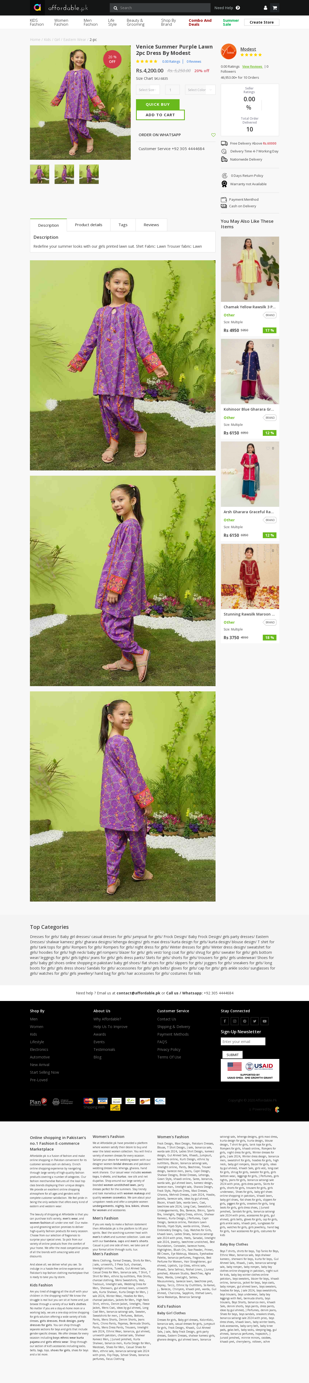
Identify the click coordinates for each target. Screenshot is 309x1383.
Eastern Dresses (177, 1335)
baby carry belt (249, 1326)
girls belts (161, 968)
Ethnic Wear (113, 1331)
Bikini (201, 1210)
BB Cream (163, 1253)
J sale (96, 1264)
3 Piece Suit (122, 1264)
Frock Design (175, 936)
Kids (47, 39)
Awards (99, 1034)
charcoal (136, 1264)
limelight (134, 1304)
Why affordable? (107, 1019)
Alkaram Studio (179, 1273)
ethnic (105, 1304)
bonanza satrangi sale (120, 1311)
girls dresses (48, 1321)
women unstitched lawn (120, 1185)
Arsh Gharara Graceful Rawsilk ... (250, 512)
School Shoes (128, 1355)
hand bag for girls (109, 973)
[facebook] (225, 1021)
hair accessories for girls (147, 973)
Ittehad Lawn (203, 1293)
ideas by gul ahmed (128, 1308)
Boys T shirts (227, 1251)
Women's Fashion (173, 1136)
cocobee (265, 1337)
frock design (67, 1321)
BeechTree (197, 1273)
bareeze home (196, 1246)
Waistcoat (98, 1347)
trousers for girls (212, 957)
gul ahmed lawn (124, 1288)
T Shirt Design (176, 1147)
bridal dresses (123, 1164)
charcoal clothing (103, 1280)
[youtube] (265, 1021)
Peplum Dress (180, 1191)
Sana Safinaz (176, 1269)
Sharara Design (202, 1187)
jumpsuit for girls (147, 936)
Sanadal (197, 1238)
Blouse (161, 1147)
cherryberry (243, 1341)
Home (35, 39)
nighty (119, 1206)
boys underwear (247, 1294)
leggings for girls (55, 957)
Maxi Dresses (199, 1191)
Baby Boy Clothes (234, 1244)
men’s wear (70, 1218)
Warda (169, 1277)
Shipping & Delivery (173, 1027)
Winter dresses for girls (189, 947)
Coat (202, 1202)
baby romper (234, 1267)
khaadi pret (193, 1289)
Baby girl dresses (74, 936)
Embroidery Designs (169, 1230)
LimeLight (181, 1277)
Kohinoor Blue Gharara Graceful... (250, 409)
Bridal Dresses (188, 1175)
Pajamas (123, 1323)
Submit (233, 1054)
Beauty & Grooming (135, 22)
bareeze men (175, 1171)
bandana (110, 1241)
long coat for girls (178, 952)
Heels (187, 1238)
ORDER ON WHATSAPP (159, 134)
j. (158, 1289)
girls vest (153, 952)
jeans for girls (102, 957)
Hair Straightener (195, 1261)
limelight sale (114, 1284)
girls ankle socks (234, 968)
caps (121, 1241)
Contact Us (166, 1019)
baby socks (247, 1330)
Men (34, 1019)
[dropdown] (265, 7)
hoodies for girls (53, 952)
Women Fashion (61, 22)
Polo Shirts (143, 1276)
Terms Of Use (169, 1057)
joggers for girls (217, 962)
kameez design (203, 1183)
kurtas (122, 1176)
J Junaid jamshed (121, 1339)
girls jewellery (81, 973)
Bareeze (190, 1210)
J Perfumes (125, 1315)
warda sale (163, 1183)
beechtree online (167, 1159)
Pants (96, 1319)
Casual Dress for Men (105, 1272)
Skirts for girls (157, 957)
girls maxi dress (156, 941)
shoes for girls (60, 1350)
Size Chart (144, 78)
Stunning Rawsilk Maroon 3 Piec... (250, 614)
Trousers (130, 1327)
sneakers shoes (265, 1314)
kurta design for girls (189, 941)
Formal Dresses (122, 1260)
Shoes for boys (228, 1314)
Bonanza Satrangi (190, 1297)
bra (127, 1206)
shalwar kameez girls (64, 941)
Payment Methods (173, 1034)
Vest (141, 1280)
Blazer (174, 1163)
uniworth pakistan (104, 1335)
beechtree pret (203, 1281)
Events (99, 1042)
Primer (209, 1250)
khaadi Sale (174, 1202)
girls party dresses (238, 936)
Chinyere (178, 1289)
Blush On (180, 1250)
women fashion (40, 1223)
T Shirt (143, 1272)
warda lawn (190, 1202)
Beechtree (194, 1167)
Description (48, 225)
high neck (77, 952)
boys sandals (246, 1314)
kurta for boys (263, 1259)
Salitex (193, 1277)
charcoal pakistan (103, 1300)
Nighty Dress (184, 1214)
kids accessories (229, 1326)
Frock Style (163, 1191)
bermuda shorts (253, 1298)
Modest (248, 49)
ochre (266, 1341)
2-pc (93, 39)
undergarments (103, 1206)
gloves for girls (183, 968)
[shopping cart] (274, 7)
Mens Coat (108, 1308)
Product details (88, 224)
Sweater (140, 1311)
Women (36, 1027)
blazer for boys (260, 1278)
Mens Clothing (102, 1260)
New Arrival (39, 1065)
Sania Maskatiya (167, 1297)
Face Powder (195, 1250)
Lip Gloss (184, 1265)
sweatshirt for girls (239, 1160)
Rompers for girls (86, 947)
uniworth (107, 1264)
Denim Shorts (127, 1319)
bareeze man (165, 1187)
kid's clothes (77, 1304)
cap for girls (208, 968)
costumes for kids (185, 973)
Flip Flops (112, 1355)
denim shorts (235, 1306)
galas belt (233, 1330)
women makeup (134, 1193)
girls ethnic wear (57, 1342)
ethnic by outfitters (123, 1276)
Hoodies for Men (133, 1296)
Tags (123, 224)
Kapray (161, 1285)
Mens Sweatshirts (126, 1280)
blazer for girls (131, 952)
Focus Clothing (115, 1359)
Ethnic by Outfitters (188, 1285)
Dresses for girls (44, 936)
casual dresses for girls (110, 936)
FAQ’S (162, 1042)
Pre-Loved (39, 1080)
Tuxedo (118, 1268)
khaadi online (182, 1179)
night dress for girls (151, 947)
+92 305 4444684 (218, 992)
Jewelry (175, 1242)
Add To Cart (160, 114)
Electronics (39, 1049)
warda (206, 1289)
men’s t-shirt (101, 1237)
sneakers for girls (247, 962)
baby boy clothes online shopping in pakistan (246, 1269)
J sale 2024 (197, 1194)
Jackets (161, 1198)
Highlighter (164, 1250)
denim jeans (268, 1310)
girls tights (79, 957)
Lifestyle (37, 1042)
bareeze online (177, 1222)
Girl (57, 39)
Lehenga (203, 1175)
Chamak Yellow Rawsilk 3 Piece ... (250, 307)
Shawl (205, 1226)
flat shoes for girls (157, 962)
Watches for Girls (200, 1230)
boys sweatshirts (266, 1290)
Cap (186, 1230)
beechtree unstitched (195, 1242)
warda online (191, 1226)
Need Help (227, 8)
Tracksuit (98, 1284)
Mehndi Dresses (179, 1194)
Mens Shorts (109, 1319)
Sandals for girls (100, 968)
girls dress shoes (70, 968)
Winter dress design (228, 947)
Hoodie (210, 1194)
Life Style (112, 22)
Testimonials (104, 1049)
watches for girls (53, 973)
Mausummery (165, 1281)
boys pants (251, 1306)
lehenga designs (127, 941)
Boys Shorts (239, 1302)
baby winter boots (264, 1322)
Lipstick (172, 1265)
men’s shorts (139, 1241)
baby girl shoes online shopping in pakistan (75, 962)
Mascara (193, 1253)
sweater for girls (235, 952)
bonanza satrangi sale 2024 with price (243, 1318)
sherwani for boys (242, 1259)
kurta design (219, 941)
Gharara (162, 1194)
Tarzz (170, 1285)
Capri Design (201, 1171)
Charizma (174, 1293)
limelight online (102, 1268)
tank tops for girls (54, 947)
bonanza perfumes (179, 1257)
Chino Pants (108, 1323)
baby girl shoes (126, 962)
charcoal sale (125, 1335)
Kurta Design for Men (132, 1292)
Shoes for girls (243, 1192)
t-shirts (106, 1176)
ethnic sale (106, 1351)
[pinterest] (245, 1021)
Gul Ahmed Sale (135, 1268)
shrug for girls (207, 952)
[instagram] (235, 1021)
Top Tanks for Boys (267, 1251)
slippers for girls (188, 962)
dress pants (267, 1306)
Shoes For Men (115, 1347)
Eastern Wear (74, 39)
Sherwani (106, 1288)
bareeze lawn (184, 1281)
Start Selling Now (44, 1072)
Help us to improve (110, 1027)
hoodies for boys (229, 1290)
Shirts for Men (141, 1260)
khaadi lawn (164, 1234)
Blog (97, 1057)
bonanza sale (129, 1272)
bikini (135, 1206)
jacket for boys (251, 1282)
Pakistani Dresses (202, 1143)
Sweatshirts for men (105, 1315)
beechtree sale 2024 (169, 1206)
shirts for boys (245, 1251)
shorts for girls (183, 957)
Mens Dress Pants (112, 1327)
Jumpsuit (205, 1155)
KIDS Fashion (37, 22)
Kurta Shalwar (108, 1292)
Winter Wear (114, 1296)
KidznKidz (206, 1320)
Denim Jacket (119, 1304)
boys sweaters (241, 1278)
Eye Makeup (178, 1253)
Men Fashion (91, 22)
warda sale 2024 (167, 1151)
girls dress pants (130, 957)
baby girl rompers (102, 952)
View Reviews (252, 66)
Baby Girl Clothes (171, 1313)
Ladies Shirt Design (191, 1151)
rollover (256, 1341)
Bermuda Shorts (139, 1323)
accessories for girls (133, 968)
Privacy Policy (168, 1049)
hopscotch (261, 1334)
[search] (160, 7)
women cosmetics (114, 1197)
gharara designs (97, 941)
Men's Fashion (105, 1253)
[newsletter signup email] (243, 1041)
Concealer (179, 1246)
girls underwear (242, 957)
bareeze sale (174, 1198)
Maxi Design (182, 1143)
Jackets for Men (125, 1300)
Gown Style (164, 1179)
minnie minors (250, 1337)
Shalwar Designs (167, 1175)
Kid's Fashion (169, 1306)
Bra (182, 1210)
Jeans (188, 1171)
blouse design (243, 941)
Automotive (40, 1057)
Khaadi (193, 1155)
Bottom (138, 1315)
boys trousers (228, 1294)
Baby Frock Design (204, 936)
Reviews (151, 224)
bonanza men (113, 1343)
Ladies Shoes (182, 1234)
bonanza (128, 1331)
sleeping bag (263, 1330)
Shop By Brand (168, 22)
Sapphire (187, 1293)
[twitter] (255, 1021)
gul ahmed (142, 1331)
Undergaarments (167, 1210)
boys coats (268, 1282)
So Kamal (208, 1285)
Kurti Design (187, 1159)
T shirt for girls (239, 1144)
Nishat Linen (194, 1269)
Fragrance (198, 1257)
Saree (196, 1179)
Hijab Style (174, 1226)
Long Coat (190, 1206)
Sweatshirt (204, 1206)
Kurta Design (177, 1218)
